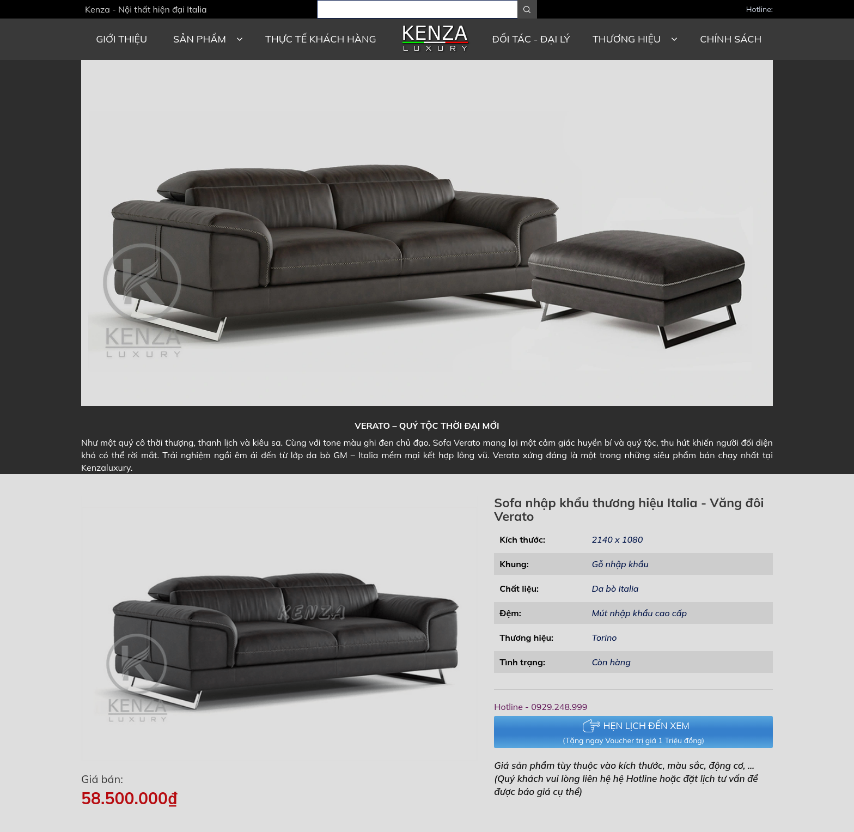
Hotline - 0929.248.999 (540, 706)
